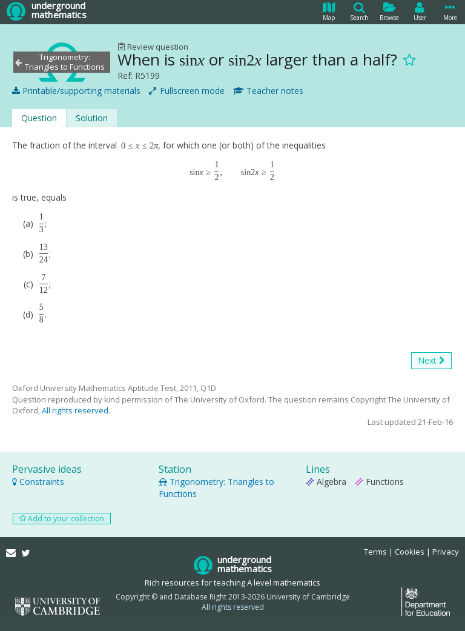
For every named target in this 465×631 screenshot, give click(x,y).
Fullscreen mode (187, 91)
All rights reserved (75, 410)
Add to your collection (61, 518)
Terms (375, 551)
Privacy (445, 551)
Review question (152, 46)
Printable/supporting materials (76, 91)
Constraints (38, 481)
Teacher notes (268, 91)
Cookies (409, 551)
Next (431, 361)
